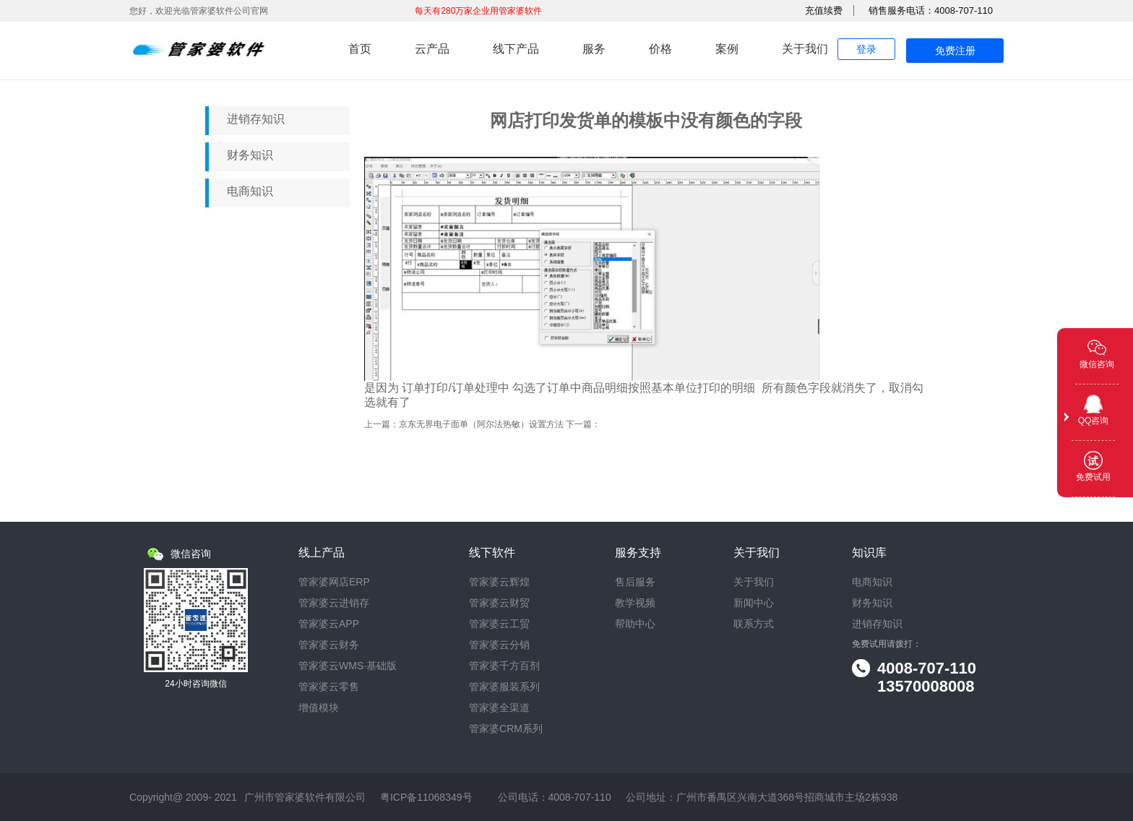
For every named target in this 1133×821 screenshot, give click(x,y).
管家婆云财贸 (499, 603)
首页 (359, 49)
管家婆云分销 (499, 645)
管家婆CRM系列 (506, 728)
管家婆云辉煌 (499, 582)
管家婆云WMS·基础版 (347, 666)
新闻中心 (753, 603)
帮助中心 (635, 624)
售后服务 (635, 582)
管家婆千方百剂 (504, 666)
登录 (866, 49)
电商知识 (250, 191)
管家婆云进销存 (333, 603)
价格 (660, 49)
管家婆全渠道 (499, 707)
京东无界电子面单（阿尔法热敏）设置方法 (481, 424)
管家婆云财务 (328, 645)
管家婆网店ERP (334, 582)
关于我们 (805, 49)
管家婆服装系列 (504, 687)
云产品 (432, 49)
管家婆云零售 (328, 687)
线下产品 (516, 49)
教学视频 (635, 603)
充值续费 (824, 10)
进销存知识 (256, 119)
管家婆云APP (328, 624)
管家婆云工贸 (499, 624)
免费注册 (955, 50)
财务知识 (250, 155)
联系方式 (753, 624)
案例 (726, 49)
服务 (594, 49)
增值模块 (318, 707)
